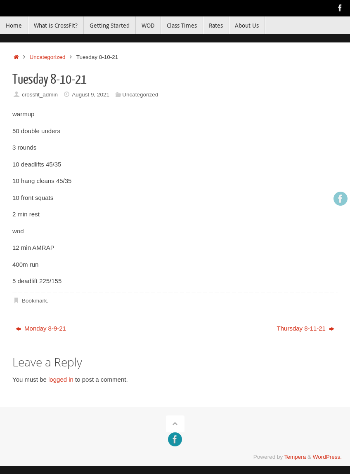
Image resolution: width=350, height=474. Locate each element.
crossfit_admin (40, 95)
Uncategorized (48, 57)
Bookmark (34, 301)
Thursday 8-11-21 (306, 328)
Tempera (295, 457)
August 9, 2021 (90, 95)
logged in (60, 379)
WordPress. (327, 457)
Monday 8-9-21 (41, 328)
